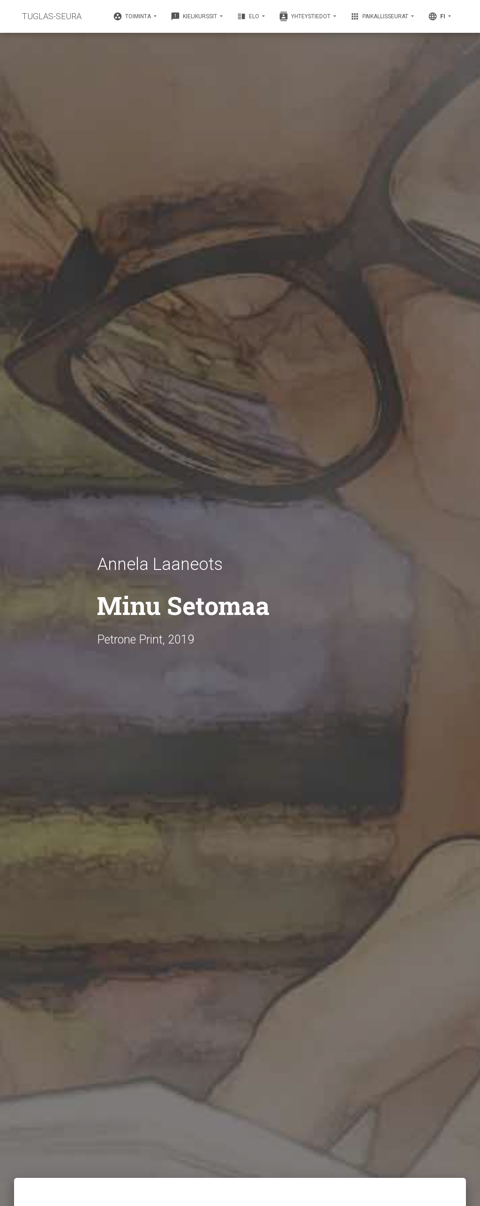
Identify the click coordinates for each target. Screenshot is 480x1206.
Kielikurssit (194, 16)
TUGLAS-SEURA (52, 16)
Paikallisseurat (380, 16)
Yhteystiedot (305, 16)
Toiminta (132, 16)
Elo (249, 16)
